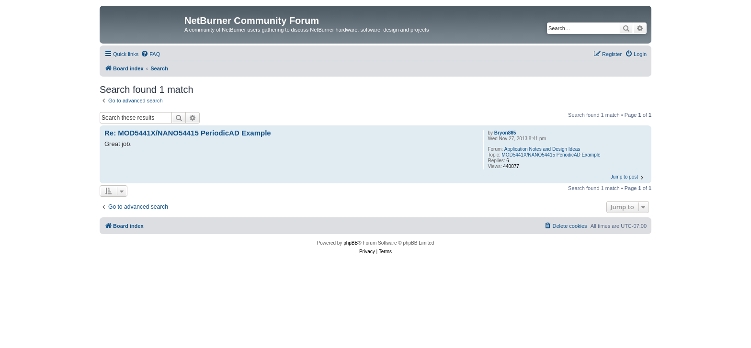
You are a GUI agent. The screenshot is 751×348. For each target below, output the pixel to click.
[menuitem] (150, 54)
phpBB (350, 243)
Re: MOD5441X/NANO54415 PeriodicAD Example (187, 133)
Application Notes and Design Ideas (542, 149)
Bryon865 (505, 132)
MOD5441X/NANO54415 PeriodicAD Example (550, 154)
